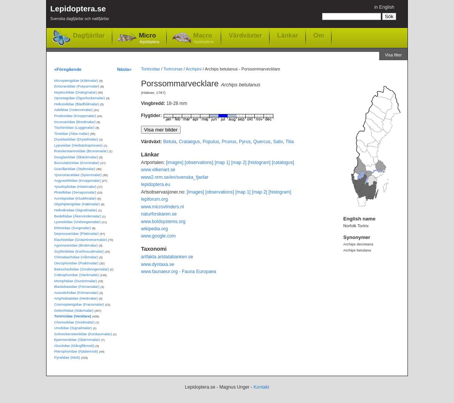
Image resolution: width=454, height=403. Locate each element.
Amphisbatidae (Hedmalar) (76, 298)
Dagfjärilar (89, 35)
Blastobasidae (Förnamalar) (76, 286)
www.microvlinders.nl (162, 206)
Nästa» (124, 69)
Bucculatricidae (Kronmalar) (76, 163)
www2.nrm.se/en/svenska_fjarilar (174, 177)
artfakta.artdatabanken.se (167, 256)
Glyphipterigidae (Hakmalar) (77, 204)
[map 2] (239, 162)
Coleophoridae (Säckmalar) (76, 275)
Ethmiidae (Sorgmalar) (72, 228)
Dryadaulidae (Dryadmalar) (76, 139)
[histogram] (259, 162)
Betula (169, 141)
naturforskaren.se (159, 214)
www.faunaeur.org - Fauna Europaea (178, 271)
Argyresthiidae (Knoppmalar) (77, 180)
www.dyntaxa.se (157, 264)
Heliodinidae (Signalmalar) (75, 210)
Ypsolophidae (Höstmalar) (75, 186)
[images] (174, 162)
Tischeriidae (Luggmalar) (74, 127)
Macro (203, 38)
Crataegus (189, 141)
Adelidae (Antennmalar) (73, 110)
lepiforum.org (154, 199)
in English (384, 7)
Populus (211, 141)
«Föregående (68, 69)
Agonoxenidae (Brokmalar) (76, 245)
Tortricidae (150, 69)
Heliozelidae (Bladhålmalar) (76, 104)
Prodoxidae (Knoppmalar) (75, 116)
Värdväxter (245, 35)
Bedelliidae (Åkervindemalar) (77, 216)
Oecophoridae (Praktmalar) (76, 263)
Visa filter (393, 55)
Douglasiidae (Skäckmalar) (76, 157)
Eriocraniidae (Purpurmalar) (76, 86)
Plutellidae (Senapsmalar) (75, 192)
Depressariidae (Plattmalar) (76, 233)
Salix (278, 141)
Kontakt (261, 387)
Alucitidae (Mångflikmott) (74, 346)
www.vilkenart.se (158, 169)
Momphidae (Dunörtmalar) (75, 281)
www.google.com (158, 236)
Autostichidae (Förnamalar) (76, 293)
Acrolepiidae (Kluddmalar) (75, 198)
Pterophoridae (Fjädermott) (76, 351)
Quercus (262, 141)
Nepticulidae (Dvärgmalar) (75, 92)
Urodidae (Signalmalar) (73, 328)
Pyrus (245, 141)
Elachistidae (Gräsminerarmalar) (80, 239)
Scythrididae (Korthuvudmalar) (79, 251)
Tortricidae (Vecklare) (72, 316)
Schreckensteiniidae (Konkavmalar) (83, 334)
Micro (149, 38)
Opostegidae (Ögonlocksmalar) (79, 98)
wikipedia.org (154, 228)
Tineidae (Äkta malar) (71, 133)
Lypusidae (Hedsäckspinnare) (78, 145)
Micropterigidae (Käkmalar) (76, 80)
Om (318, 35)
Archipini (193, 69)
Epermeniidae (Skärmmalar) (77, 339)
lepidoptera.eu (155, 184)
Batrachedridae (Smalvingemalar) (81, 269)
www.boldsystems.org (163, 221)
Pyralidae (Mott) (67, 357)
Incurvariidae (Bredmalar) (75, 122)
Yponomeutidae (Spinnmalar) (78, 175)
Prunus (229, 141)
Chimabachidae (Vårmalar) (76, 257)
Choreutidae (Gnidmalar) (74, 322)
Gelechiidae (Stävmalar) (73, 310)
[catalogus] (283, 162)
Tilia (289, 141)
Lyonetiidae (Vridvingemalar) (77, 222)
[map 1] (222, 162)
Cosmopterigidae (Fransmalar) (79, 304)
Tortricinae (172, 69)
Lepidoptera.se (79, 14)
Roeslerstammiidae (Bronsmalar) (81, 151)
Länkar (287, 35)
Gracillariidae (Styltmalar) (74, 169)
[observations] (199, 162)
